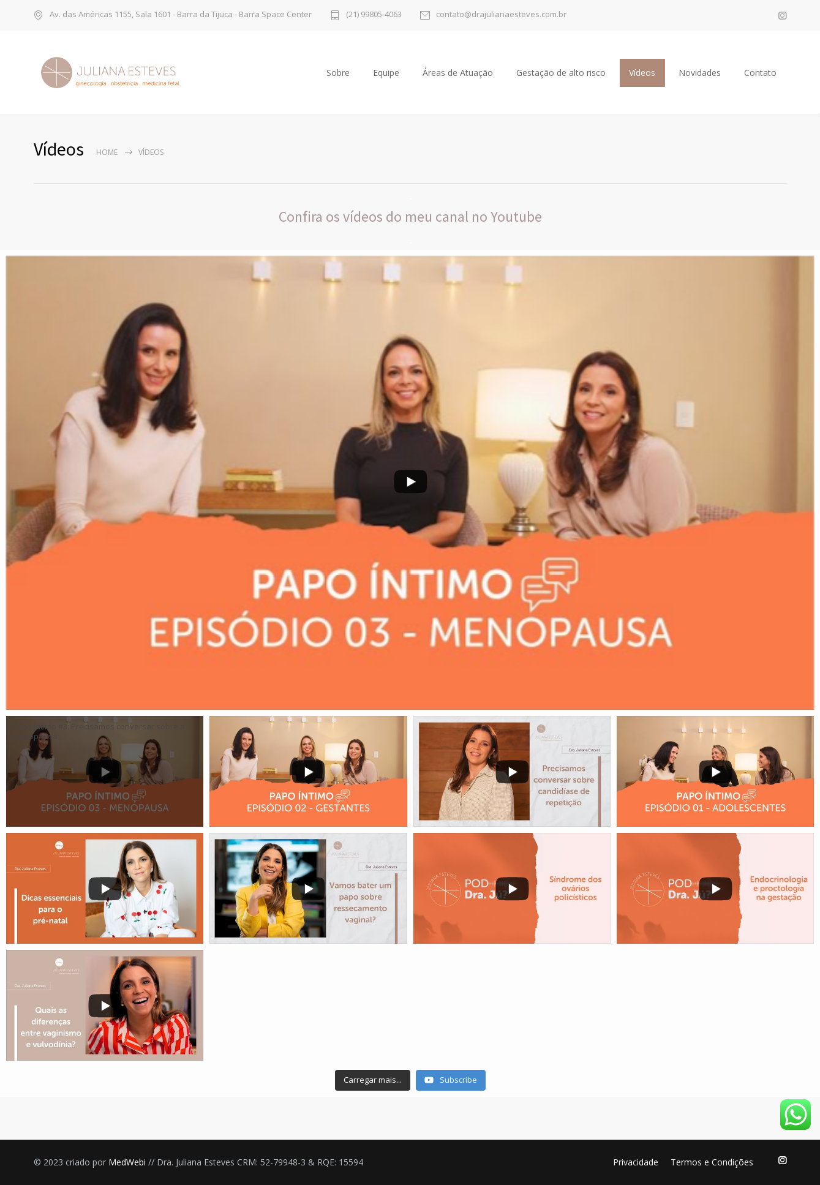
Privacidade (635, 1162)
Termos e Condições (712, 1162)
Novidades (700, 72)
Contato (760, 72)
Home (107, 152)
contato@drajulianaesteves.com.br (501, 15)
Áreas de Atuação (458, 72)
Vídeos (642, 72)
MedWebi (127, 1162)
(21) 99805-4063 (374, 15)
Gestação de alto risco (561, 72)
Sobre (338, 72)
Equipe (386, 72)
